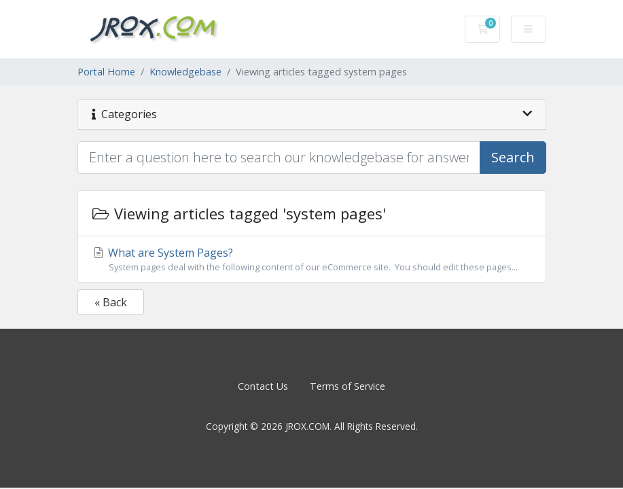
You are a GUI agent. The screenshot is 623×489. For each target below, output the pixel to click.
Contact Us (263, 386)
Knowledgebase (185, 71)
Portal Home (106, 71)
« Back (110, 302)
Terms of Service (347, 386)
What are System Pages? (312, 259)
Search (513, 157)
